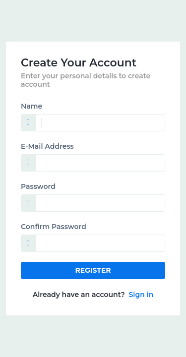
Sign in (141, 294)
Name (31, 106)
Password (38, 186)
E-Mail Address (47, 146)
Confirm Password (53, 226)
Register (93, 270)
